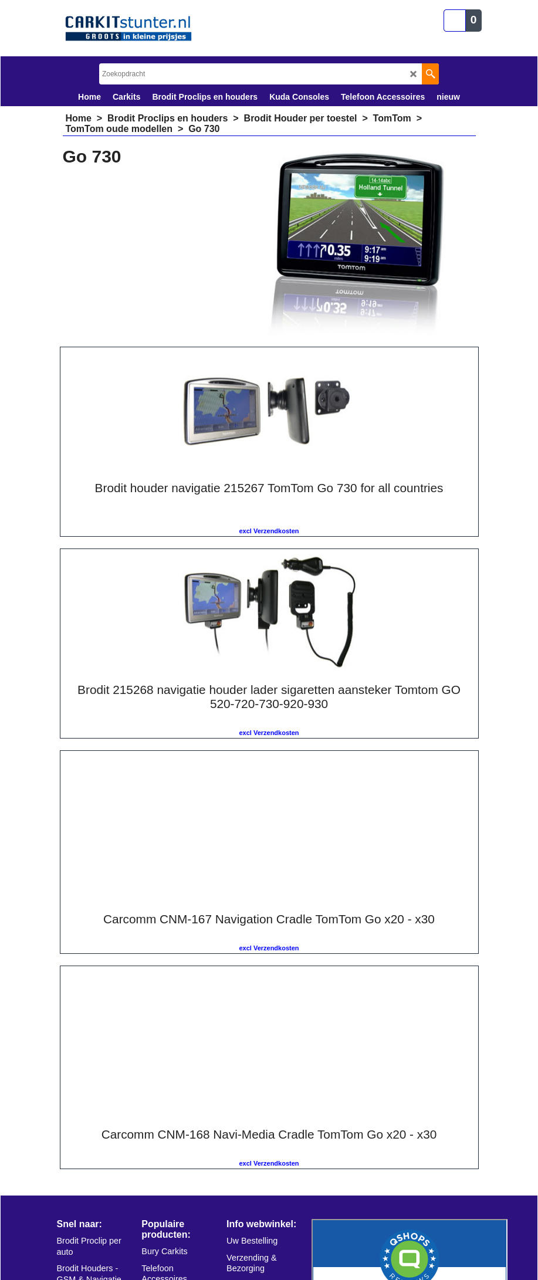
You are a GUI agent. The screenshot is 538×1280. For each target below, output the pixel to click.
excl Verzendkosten (162, 530)
